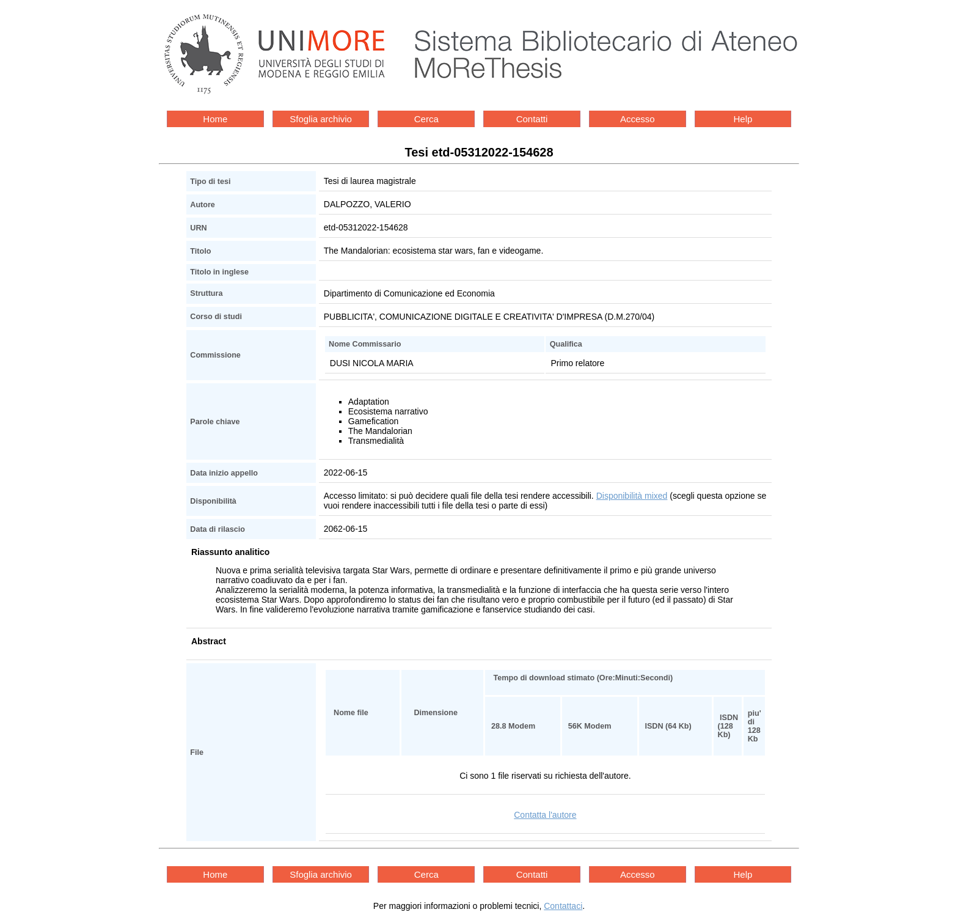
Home (215, 119)
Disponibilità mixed (632, 496)
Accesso (637, 119)
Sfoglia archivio (321, 119)
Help (743, 119)
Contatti (532, 119)
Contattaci (563, 906)
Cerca (426, 119)
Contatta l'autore (545, 815)
